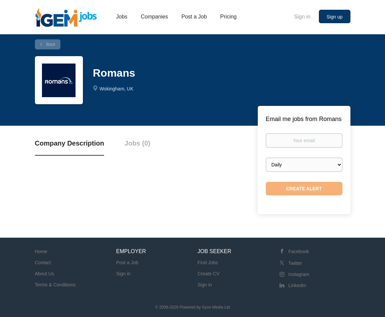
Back (50, 44)
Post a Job (127, 262)
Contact (43, 262)
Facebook (298, 251)
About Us (44, 273)
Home (41, 251)
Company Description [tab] (69, 143)
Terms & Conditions (55, 284)
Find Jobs (208, 262)
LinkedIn (297, 285)
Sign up (334, 16)
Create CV (209, 273)
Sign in (302, 16)
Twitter (295, 263)
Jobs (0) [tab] (137, 143)
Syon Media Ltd (216, 307)
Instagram (298, 274)
